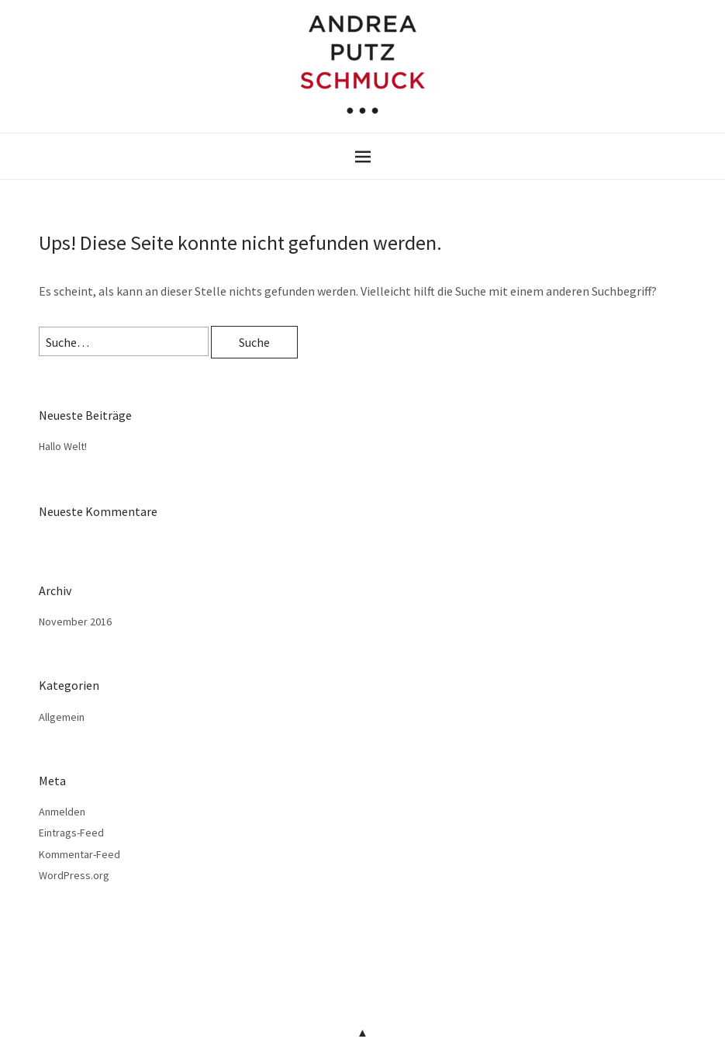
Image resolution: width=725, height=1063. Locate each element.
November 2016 (75, 621)
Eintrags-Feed (71, 833)
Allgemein (62, 717)
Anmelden (62, 812)
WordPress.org (74, 875)
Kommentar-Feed (79, 854)
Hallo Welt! (63, 446)
